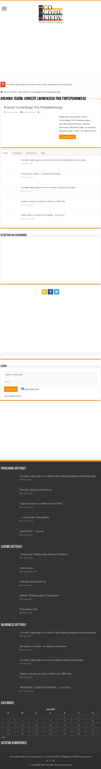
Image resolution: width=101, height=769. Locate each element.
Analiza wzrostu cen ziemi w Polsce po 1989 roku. (43, 201)
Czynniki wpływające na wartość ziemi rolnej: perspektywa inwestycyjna (39, 84)
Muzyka (32, 112)
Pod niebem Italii (29, 609)
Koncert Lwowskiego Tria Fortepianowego (33, 107)
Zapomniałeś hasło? (13, 396)
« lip (3, 737)
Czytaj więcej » (67, 137)
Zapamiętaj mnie (30, 389)
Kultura (25, 112)
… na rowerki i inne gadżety (34, 517)
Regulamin (66, 756)
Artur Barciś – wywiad (31, 531)
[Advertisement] (50, 51)
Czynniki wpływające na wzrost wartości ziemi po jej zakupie (48, 187)
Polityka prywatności (82, 756)
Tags (43, 153)
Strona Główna (8, 92)
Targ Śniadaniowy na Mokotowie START (41, 503)
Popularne (17, 153)
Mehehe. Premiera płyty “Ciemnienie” (39, 595)
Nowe (5, 153)
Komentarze (31, 153)
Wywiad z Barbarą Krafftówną (35, 489)
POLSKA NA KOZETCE (33, 581)
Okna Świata (26, 567)
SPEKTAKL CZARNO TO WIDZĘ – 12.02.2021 (43, 215)
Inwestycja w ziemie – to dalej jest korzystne (41, 173)
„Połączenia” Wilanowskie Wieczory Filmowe (44, 554)
